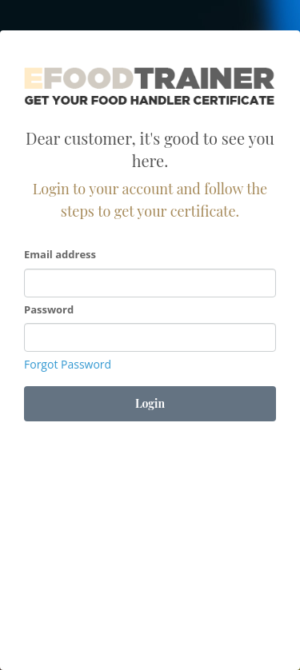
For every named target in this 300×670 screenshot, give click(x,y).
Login (150, 403)
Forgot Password (67, 364)
